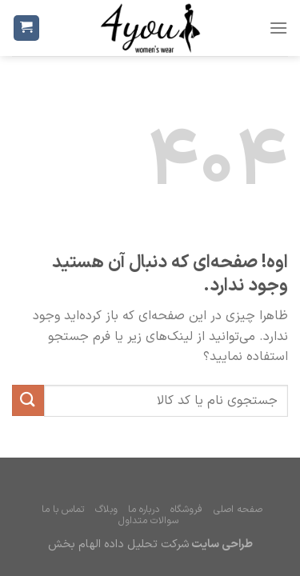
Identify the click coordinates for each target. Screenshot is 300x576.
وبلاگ (106, 509)
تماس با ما (63, 509)
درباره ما (143, 509)
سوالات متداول (148, 521)
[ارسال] (28, 400)
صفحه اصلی (238, 509)
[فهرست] (278, 27)
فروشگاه (186, 509)
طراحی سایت (221, 544)
